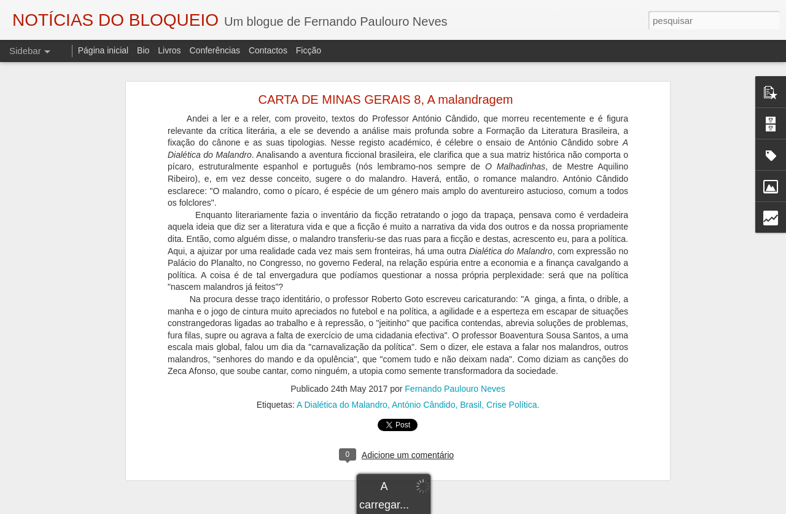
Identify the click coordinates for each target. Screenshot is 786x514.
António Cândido (424, 340)
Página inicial (103, 50)
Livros (169, 50)
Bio (143, 50)
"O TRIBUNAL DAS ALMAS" (76, 489)
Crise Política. (512, 340)
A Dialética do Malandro (342, 340)
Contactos (268, 50)
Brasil (470, 340)
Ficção (308, 50)
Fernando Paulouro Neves (455, 324)
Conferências (214, 50)
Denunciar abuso (532, 507)
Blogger (491, 507)
